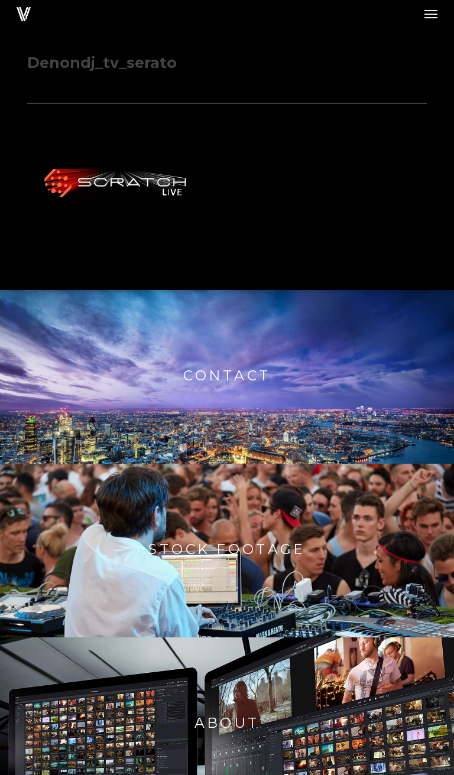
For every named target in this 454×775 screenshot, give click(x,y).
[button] (430, 14)
